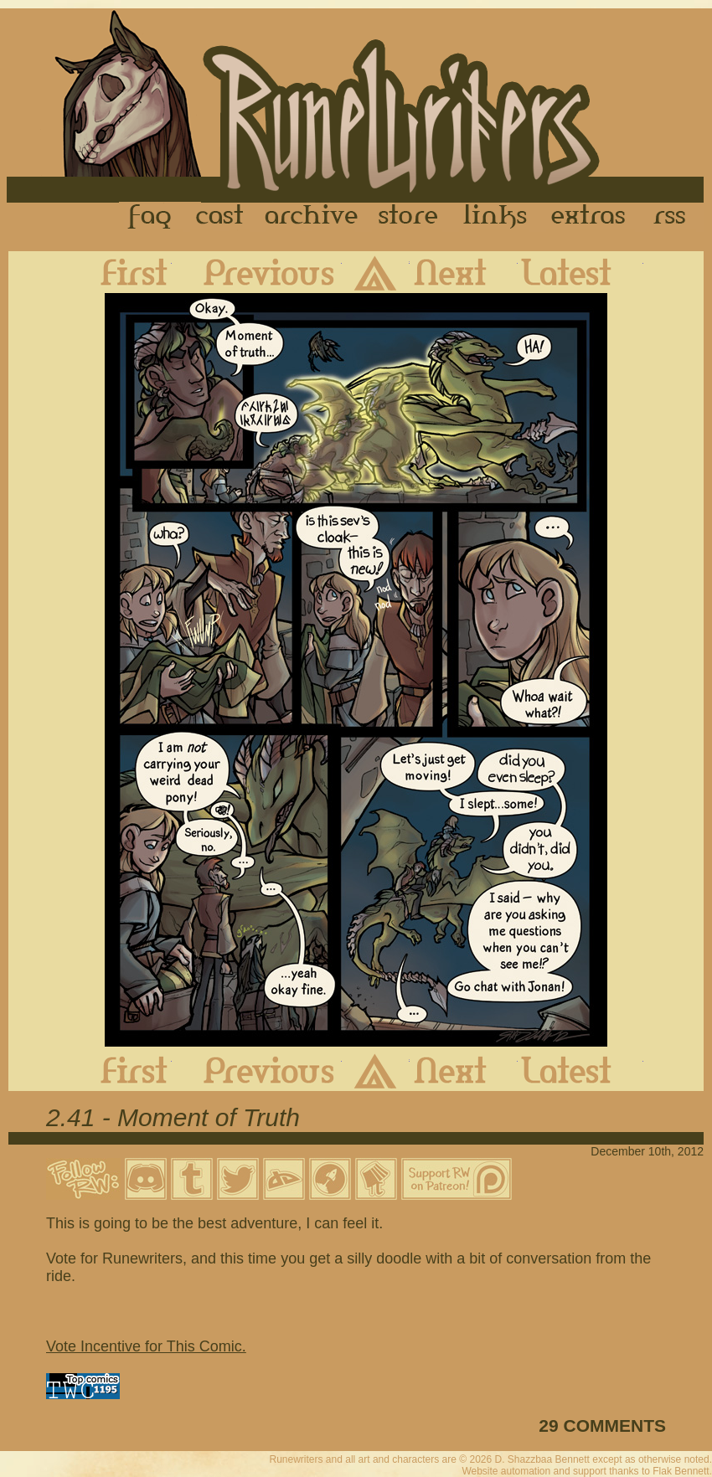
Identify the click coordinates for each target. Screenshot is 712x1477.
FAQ (151, 217)
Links (495, 217)
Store (407, 217)
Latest (580, 272)
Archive (311, 217)
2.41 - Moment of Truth (173, 1117)
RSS (674, 217)
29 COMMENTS (602, 1425)
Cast (221, 217)
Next (464, 272)
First (121, 272)
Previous (257, 272)
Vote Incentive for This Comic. (146, 1346)
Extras (591, 217)
